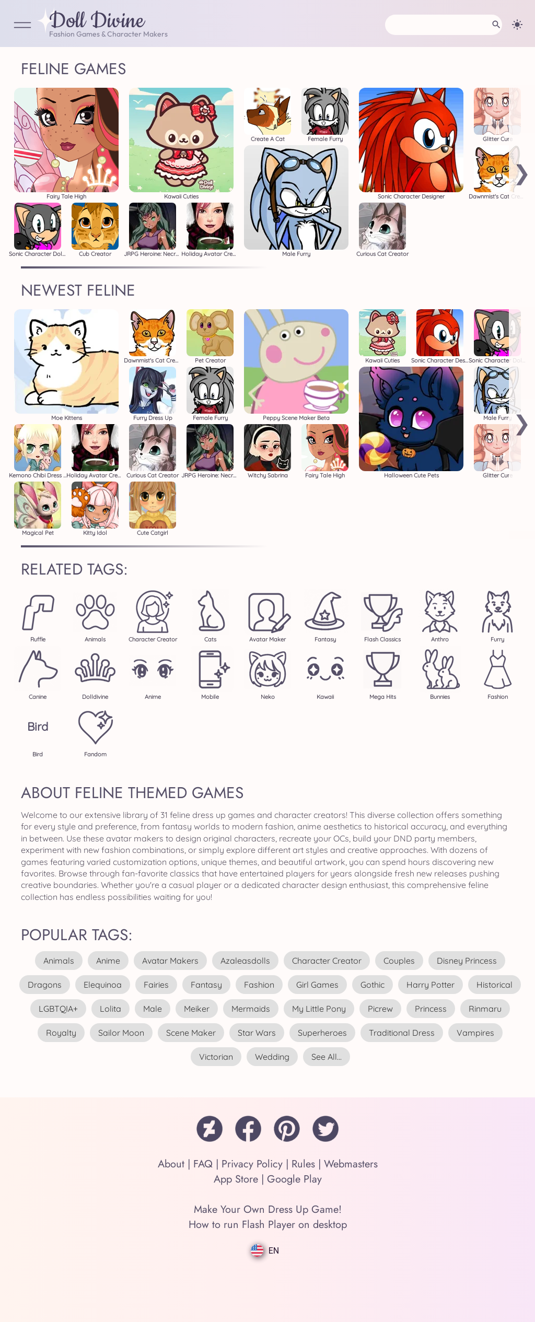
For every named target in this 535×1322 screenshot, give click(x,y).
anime (108, 960)
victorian (216, 1056)
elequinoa (103, 984)
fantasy (206, 984)
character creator (327, 960)
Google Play (294, 1179)
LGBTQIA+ (58, 1008)
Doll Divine (96, 21)
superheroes (322, 1032)
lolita (110, 1008)
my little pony (319, 1008)
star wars (257, 1032)
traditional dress (402, 1032)
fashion (259, 984)
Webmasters (351, 1164)
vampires (475, 1032)
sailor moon (121, 1032)
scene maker (191, 1032)
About (171, 1164)
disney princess (467, 960)
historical (494, 984)
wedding (272, 1056)
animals (58, 960)
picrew (380, 1008)
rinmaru (485, 1008)
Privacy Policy (252, 1164)
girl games (317, 984)
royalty (61, 1032)
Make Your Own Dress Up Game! (268, 1209)
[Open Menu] (22, 26)
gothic (372, 984)
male (152, 1008)
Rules (303, 1164)
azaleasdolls (245, 960)
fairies (156, 984)
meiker (197, 1008)
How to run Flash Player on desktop (268, 1224)
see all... (326, 1056)
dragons (45, 984)
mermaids (250, 1008)
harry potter (430, 984)
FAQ (203, 1164)
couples (399, 960)
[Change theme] (517, 24)
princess (431, 1008)
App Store (236, 1179)
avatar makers (170, 960)
